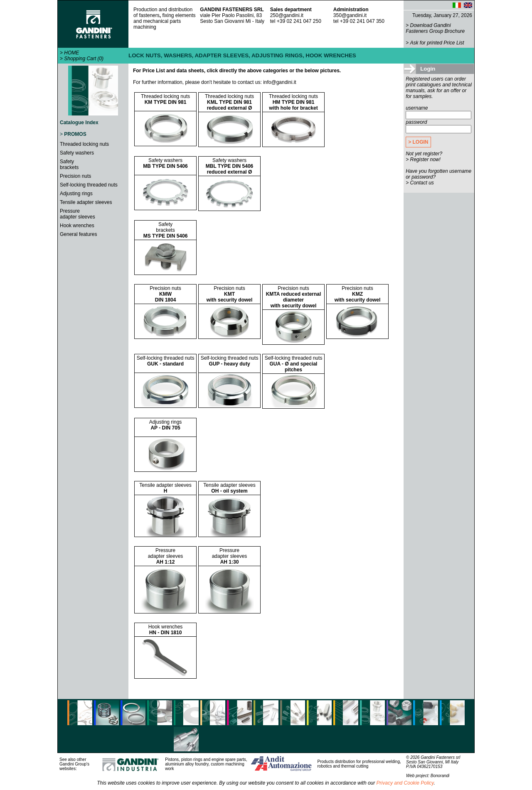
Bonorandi (440, 775)
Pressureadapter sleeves (77, 214)
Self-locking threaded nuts (89, 185)
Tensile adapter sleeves (86, 202)
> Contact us (420, 183)
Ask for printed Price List (437, 43)
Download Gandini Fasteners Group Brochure (435, 28)
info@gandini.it (279, 82)
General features (78, 234)
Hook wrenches (77, 225)
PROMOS (75, 134)
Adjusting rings (76, 193)
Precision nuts (75, 176)
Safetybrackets (69, 164)
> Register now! (423, 159)
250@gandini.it (286, 15)
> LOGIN (418, 142)
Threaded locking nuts (84, 144)
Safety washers (77, 153)
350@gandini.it (350, 15)
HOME (71, 53)
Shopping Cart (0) (83, 58)
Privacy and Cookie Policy (405, 783)
